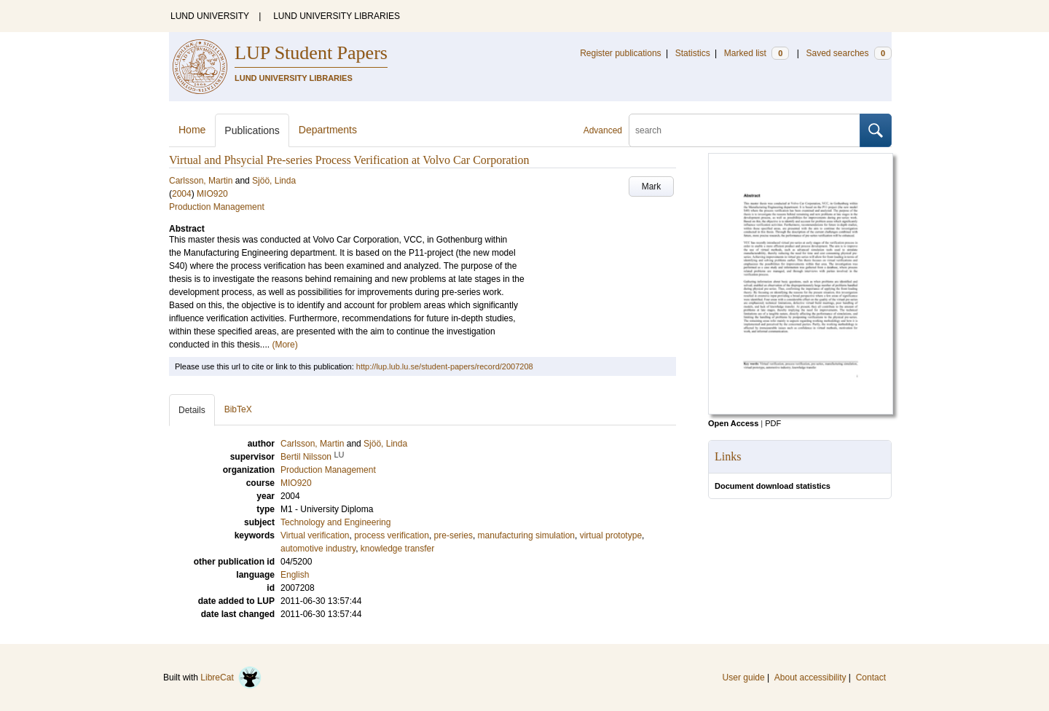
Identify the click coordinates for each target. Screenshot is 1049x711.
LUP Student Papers (311, 52)
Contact (871, 677)
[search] (744, 130)
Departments (328, 129)
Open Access (733, 423)
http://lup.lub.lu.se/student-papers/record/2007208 (444, 366)
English (294, 575)
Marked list (756, 53)
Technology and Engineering (335, 522)
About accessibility (810, 677)
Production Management (216, 207)
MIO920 (212, 194)
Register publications (620, 53)
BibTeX (238, 409)
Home (191, 129)
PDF (773, 423)
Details (191, 410)
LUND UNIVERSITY (209, 16)
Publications (252, 130)
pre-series (453, 535)
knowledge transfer (397, 548)
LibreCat (231, 677)
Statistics (692, 53)
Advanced (603, 130)
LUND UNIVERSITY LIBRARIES (336, 16)
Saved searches (849, 53)
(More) (284, 344)
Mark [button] (651, 186)
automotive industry (317, 548)
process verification (391, 535)
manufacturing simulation (526, 535)
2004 (182, 194)
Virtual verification (315, 535)
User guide (744, 677)
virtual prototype (611, 535)
